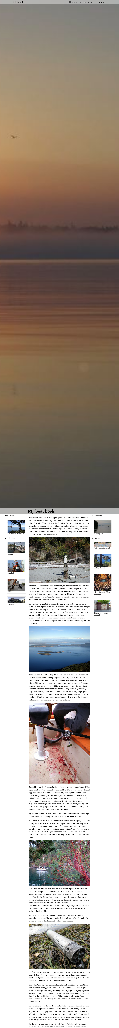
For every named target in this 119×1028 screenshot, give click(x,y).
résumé (100, 2)
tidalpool (18, 2)
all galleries (87, 2)
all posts (72, 2)
